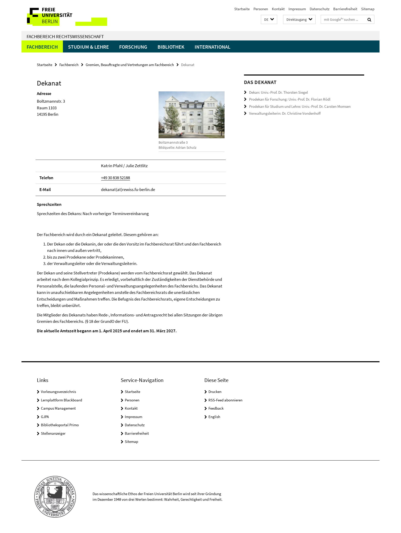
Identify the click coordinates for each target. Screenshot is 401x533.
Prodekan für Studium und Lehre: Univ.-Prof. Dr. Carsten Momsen (300, 106)
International (212, 47)
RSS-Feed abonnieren (225, 400)
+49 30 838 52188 (115, 177)
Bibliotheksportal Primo (60, 424)
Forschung (133, 47)
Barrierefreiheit (345, 8)
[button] (269, 19)
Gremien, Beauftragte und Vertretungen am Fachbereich (130, 64)
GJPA (45, 416)
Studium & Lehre (88, 47)
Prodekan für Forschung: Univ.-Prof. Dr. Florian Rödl (289, 99)
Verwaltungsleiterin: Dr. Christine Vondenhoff (285, 113)
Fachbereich (42, 47)
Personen (260, 8)
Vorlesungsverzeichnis (58, 391)
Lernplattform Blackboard (61, 400)
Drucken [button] (214, 391)
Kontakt (278, 8)
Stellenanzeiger (53, 433)
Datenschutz (319, 8)
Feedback (216, 408)
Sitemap (367, 8)
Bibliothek (171, 47)
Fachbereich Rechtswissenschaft (65, 36)
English (214, 416)
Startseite (242, 8)
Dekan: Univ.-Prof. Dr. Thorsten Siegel (278, 92)
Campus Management (58, 408)
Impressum (297, 8)
